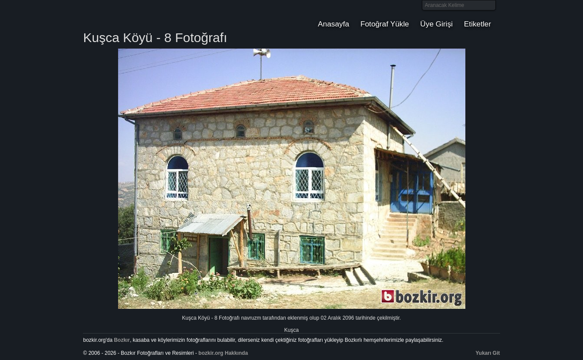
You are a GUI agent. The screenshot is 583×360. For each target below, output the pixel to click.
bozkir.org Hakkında (223, 353)
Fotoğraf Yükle (384, 24)
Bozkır (141, 15)
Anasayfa (333, 24)
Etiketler (477, 24)
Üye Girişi (436, 24)
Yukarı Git (488, 353)
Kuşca (291, 330)
